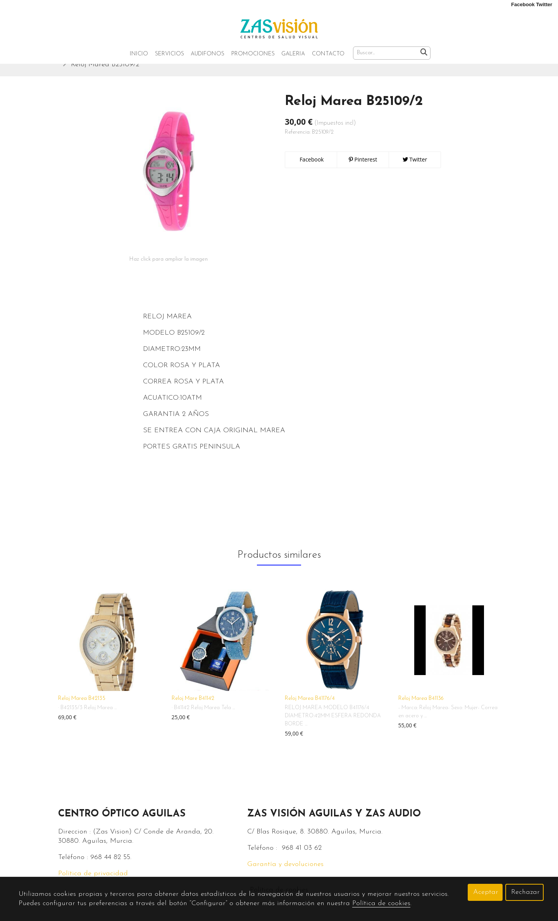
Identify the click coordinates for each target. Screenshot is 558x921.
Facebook (311, 170)
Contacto (328, 54)
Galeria (293, 54)
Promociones (253, 54)
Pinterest (363, 170)
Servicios (169, 54)
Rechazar (525, 892)
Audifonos (207, 54)
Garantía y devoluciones (285, 875)
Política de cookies (381, 903)
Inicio (139, 54)
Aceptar (485, 892)
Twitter (415, 170)
